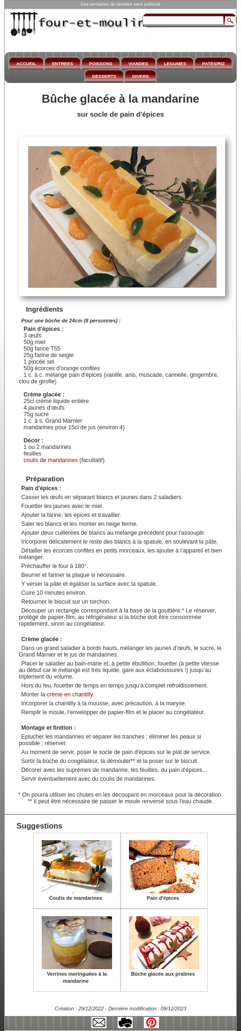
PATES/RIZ (213, 63)
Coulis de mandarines (77, 895)
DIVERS (140, 76)
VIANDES (138, 63)
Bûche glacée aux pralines (164, 970)
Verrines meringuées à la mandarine (77, 974)
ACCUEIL (26, 63)
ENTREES (62, 63)
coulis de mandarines (50, 460)
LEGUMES (175, 63)
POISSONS (101, 63)
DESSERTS (104, 76)
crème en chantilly (70, 694)
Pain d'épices (164, 895)
